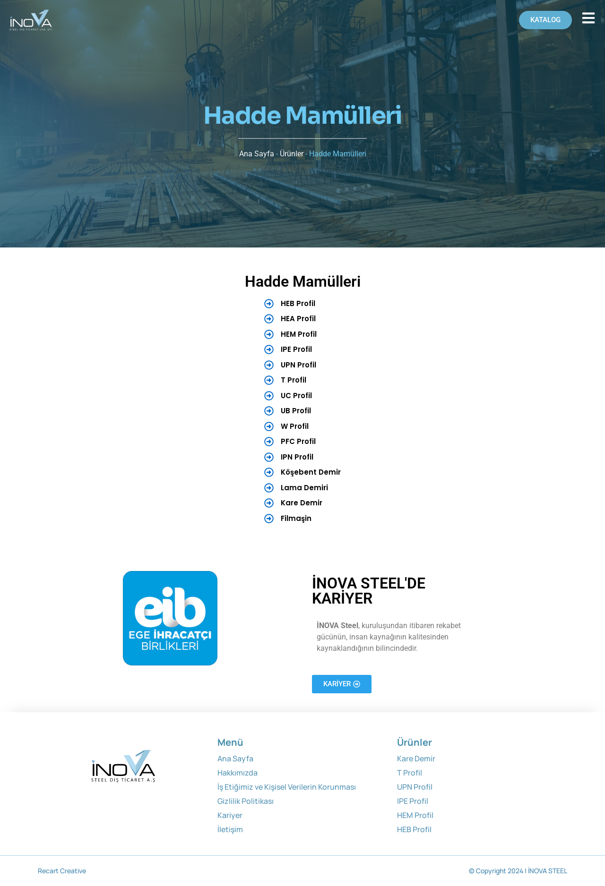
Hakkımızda (237, 772)
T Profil (409, 772)
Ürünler (291, 148)
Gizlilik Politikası (245, 801)
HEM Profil (415, 815)
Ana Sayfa (256, 148)
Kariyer (229, 815)
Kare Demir (416, 758)
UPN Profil (414, 787)
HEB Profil (414, 829)
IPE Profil (412, 801)
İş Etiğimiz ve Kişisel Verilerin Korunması (286, 787)
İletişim (230, 829)
